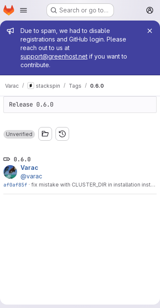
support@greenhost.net (53, 56)
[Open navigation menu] (23, 10)
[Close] (150, 31)
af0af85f (15, 184)
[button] (19, 134)
